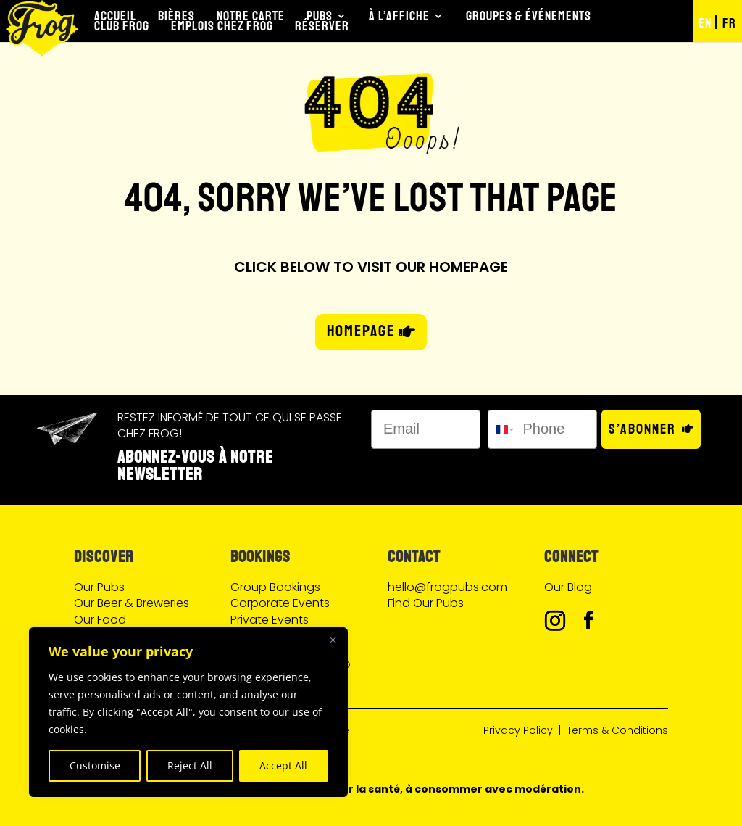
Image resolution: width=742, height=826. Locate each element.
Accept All (283, 765)
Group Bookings (275, 587)
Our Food (100, 619)
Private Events (269, 619)
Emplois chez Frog (222, 26)
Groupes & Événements (528, 16)
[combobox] (502, 429)
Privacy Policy (518, 730)
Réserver (322, 26)
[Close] (332, 639)
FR (729, 23)
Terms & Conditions (617, 730)
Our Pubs (99, 587)
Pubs (320, 16)
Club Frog (121, 26)
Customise (95, 765)
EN (705, 23)
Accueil (115, 16)
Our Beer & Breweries (131, 603)
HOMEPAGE (361, 331)
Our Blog (568, 587)
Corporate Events (280, 603)
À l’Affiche (399, 16)
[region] (188, 712)
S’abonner (642, 429)
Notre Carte (251, 16)
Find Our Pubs (426, 603)
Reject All (189, 765)
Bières (176, 16)
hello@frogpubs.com (447, 587)
